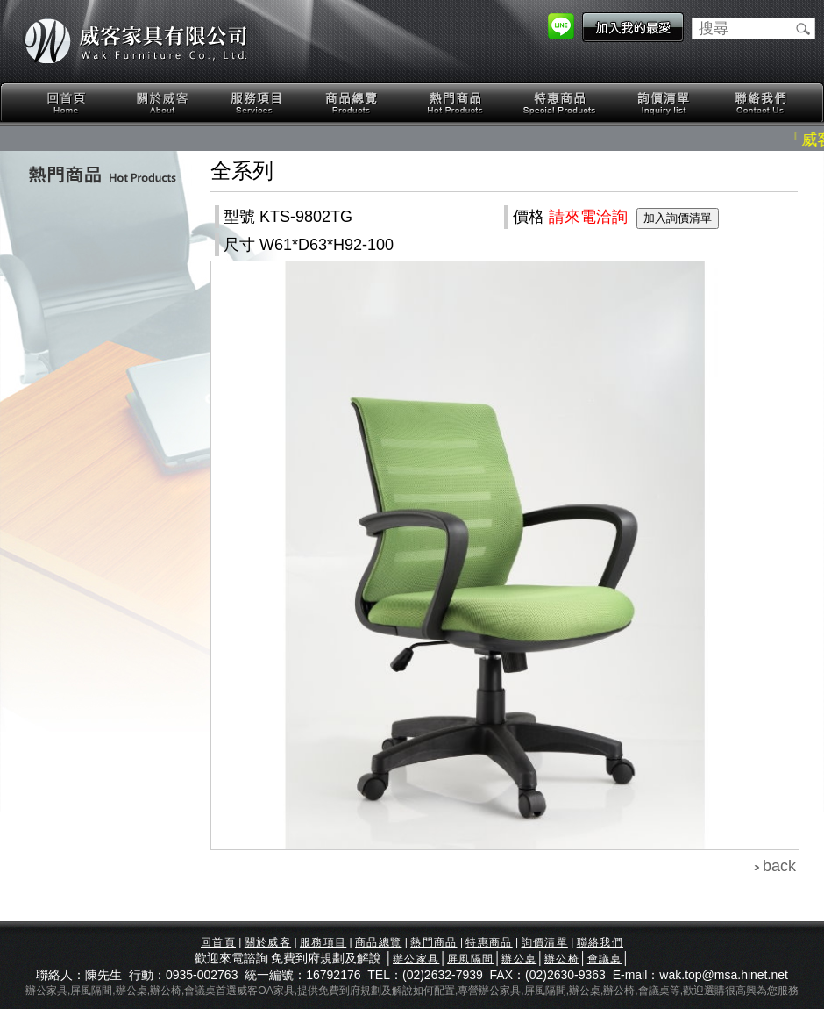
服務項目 (257, 103)
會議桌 (604, 959)
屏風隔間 (470, 959)
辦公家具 (416, 959)
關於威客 (162, 103)
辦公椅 (561, 959)
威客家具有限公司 (136, 41)
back (779, 866)
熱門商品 (455, 103)
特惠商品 (560, 103)
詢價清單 (664, 103)
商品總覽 (353, 103)
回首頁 (66, 103)
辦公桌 (518, 959)
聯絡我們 (760, 103)
